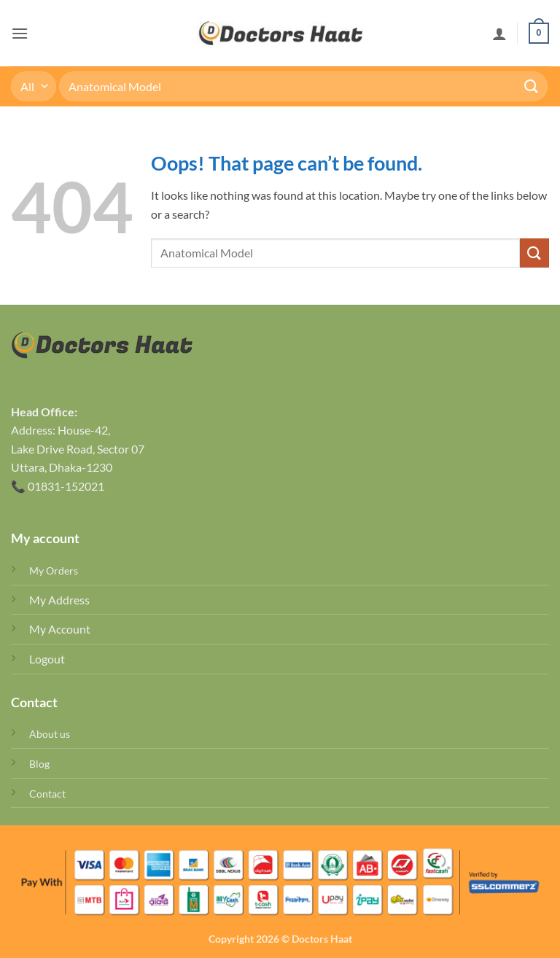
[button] (19, 33)
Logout (47, 659)
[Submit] (531, 86)
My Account (59, 629)
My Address (59, 600)
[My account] (499, 33)
